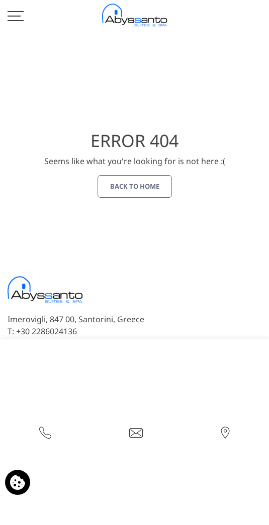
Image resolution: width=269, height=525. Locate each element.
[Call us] (45, 432)
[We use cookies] (17, 482)
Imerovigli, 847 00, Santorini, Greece (76, 319)
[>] (16, 15)
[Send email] (136, 432)
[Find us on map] (225, 432)
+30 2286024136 (46, 331)
